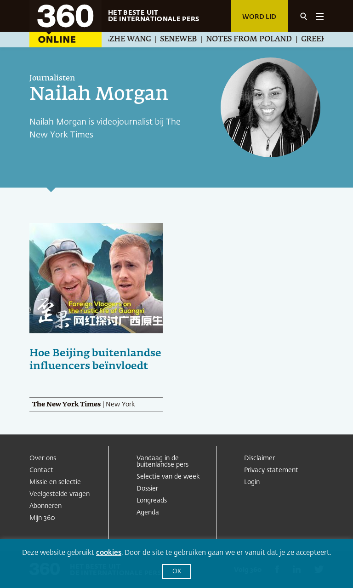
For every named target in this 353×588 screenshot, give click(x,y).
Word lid (259, 17)
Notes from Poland (254, 39)
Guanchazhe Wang (116, 39)
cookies (108, 552)
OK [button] (176, 572)
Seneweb (183, 39)
